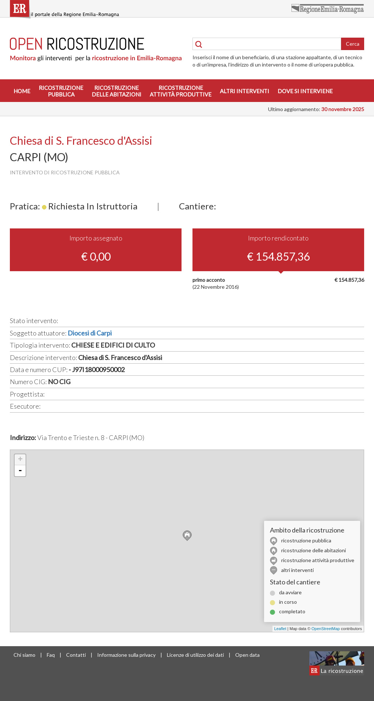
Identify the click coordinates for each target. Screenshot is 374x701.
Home (22, 91)
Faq (51, 655)
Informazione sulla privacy (126, 655)
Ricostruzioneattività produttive (180, 91)
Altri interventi (244, 91)
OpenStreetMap (326, 628)
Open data (247, 655)
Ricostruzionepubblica (61, 91)
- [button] (20, 470)
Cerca (352, 44)
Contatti (76, 655)
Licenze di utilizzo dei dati (195, 655)
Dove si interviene (305, 91)
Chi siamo (24, 655)
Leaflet (280, 628)
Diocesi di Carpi (90, 333)
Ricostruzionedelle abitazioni (116, 91)
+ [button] (20, 459)
